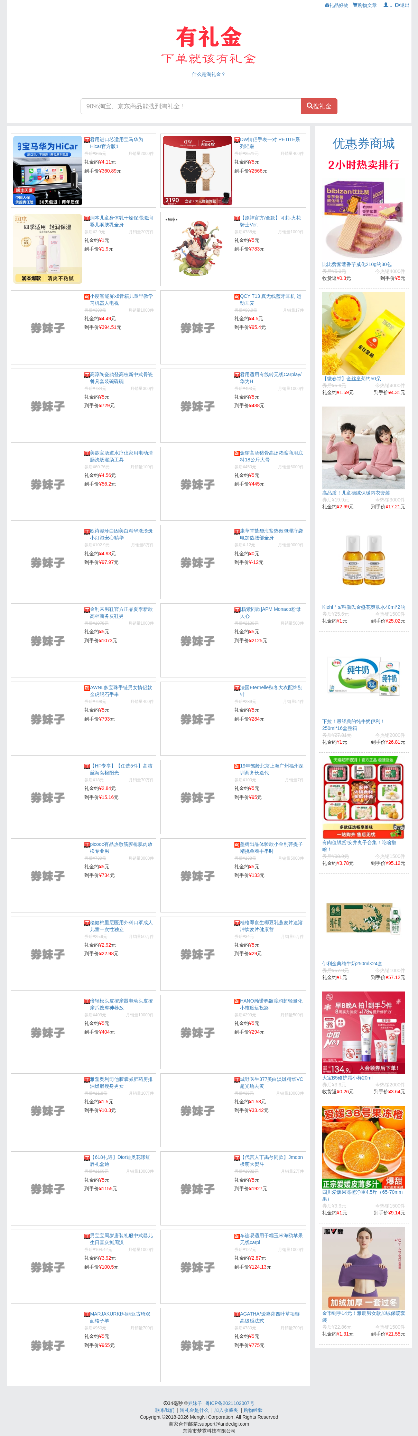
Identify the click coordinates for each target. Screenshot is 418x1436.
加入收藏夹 (226, 1410)
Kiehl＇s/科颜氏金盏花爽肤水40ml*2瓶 (363, 607)
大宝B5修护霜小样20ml (347, 1078)
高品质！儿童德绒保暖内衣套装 (356, 493)
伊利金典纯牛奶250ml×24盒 (352, 963)
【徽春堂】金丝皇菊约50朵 (351, 378)
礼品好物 (337, 5)
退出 (402, 5)
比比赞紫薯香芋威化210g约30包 (357, 264)
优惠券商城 (364, 143)
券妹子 (195, 1403)
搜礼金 (319, 106)
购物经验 (253, 1410)
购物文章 (365, 5)
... (387, 5)
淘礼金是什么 (194, 1410)
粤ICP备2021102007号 (229, 1403)
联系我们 (165, 1410)
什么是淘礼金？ (209, 74)
